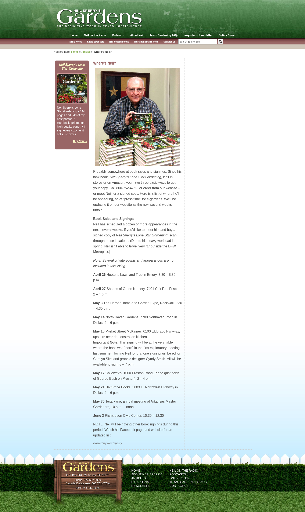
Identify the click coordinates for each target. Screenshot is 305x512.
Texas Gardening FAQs (164, 35)
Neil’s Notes (75, 41)
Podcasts (118, 35)
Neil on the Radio (95, 35)
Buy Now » (80, 141)
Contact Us (169, 41)
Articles (86, 51)
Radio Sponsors (95, 41)
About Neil (137, 35)
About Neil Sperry (146, 474)
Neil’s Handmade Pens (146, 41)
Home (74, 35)
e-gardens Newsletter (198, 35)
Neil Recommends (119, 41)
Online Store (226, 35)
